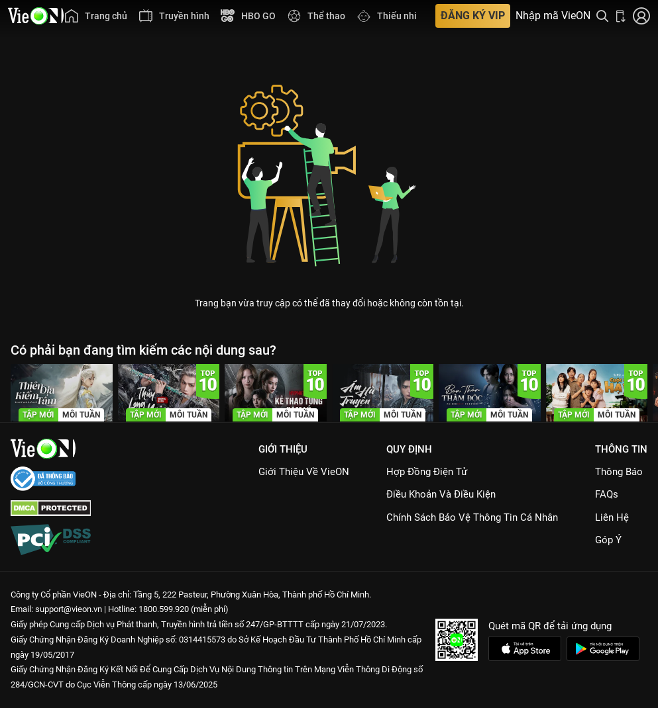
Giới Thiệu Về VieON (303, 472)
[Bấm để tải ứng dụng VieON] (621, 16)
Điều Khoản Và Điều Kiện (441, 494)
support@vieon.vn (68, 609)
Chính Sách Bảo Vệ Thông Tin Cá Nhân (472, 517)
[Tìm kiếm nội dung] (602, 16)
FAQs (606, 494)
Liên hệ (612, 517)
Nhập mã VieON (553, 16)
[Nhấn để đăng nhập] (641, 16)
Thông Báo (619, 472)
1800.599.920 (163, 609)
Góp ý (608, 540)
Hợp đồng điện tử (426, 472)
